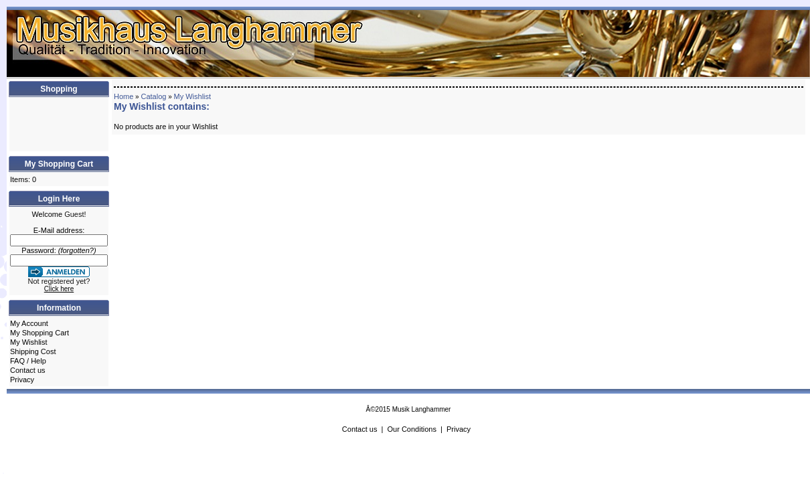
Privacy (22, 380)
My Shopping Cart (39, 333)
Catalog (153, 96)
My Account (29, 323)
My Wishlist (29, 342)
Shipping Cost (33, 351)
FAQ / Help (28, 361)
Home (123, 96)
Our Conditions (412, 429)
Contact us (28, 370)
